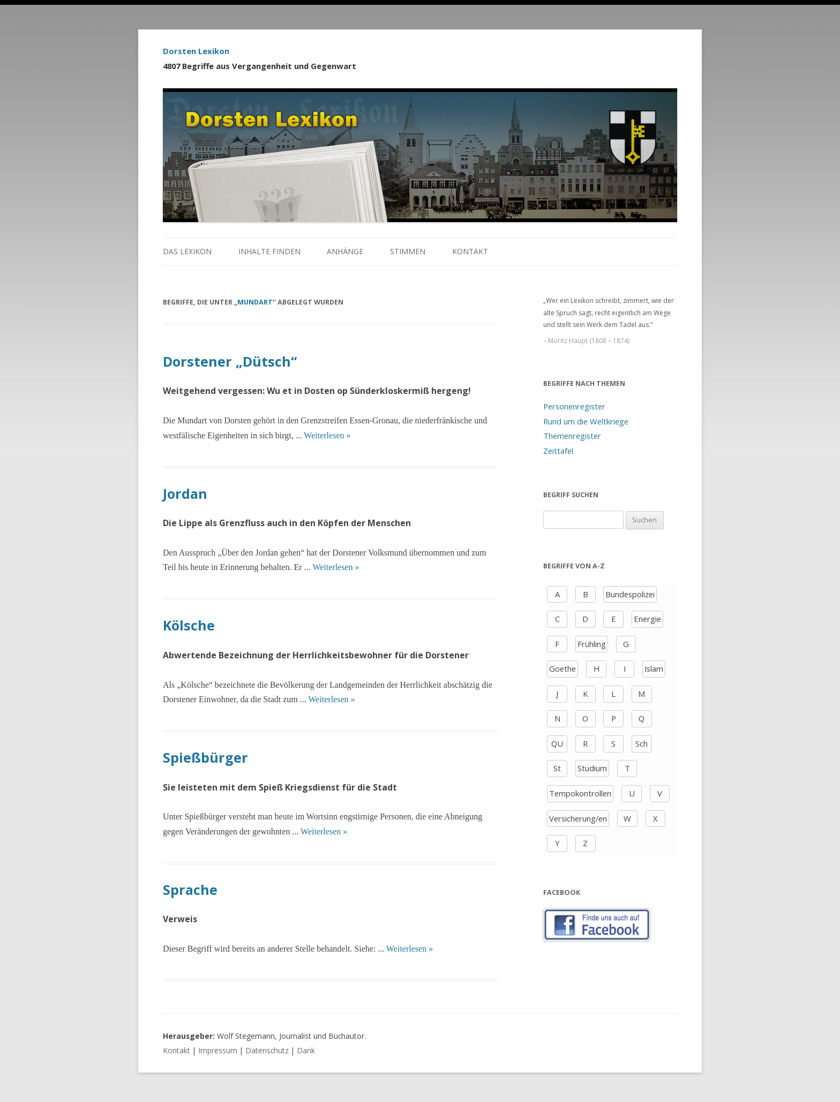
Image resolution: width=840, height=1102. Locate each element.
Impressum (217, 1050)
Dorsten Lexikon (196, 50)
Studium (592, 768)
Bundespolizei (630, 594)
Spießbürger (205, 757)
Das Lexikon (187, 251)
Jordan (185, 493)
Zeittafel (558, 450)
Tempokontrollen (580, 793)
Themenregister (572, 435)
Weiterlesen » (327, 435)
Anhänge (345, 251)
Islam (653, 668)
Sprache (190, 889)
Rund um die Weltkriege (585, 421)
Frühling (592, 644)
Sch (641, 743)
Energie (647, 618)
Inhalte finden (269, 251)
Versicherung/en (578, 818)
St (557, 768)
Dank (306, 1050)
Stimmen (407, 251)
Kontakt (470, 251)
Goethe (562, 668)
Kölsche (189, 625)
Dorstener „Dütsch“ (230, 361)
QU (557, 743)
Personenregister (574, 406)
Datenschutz (267, 1050)
